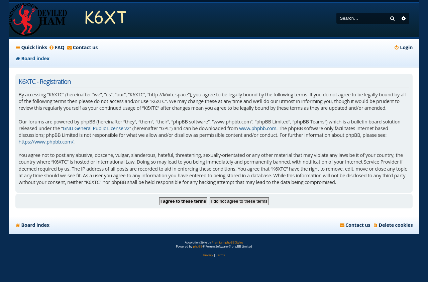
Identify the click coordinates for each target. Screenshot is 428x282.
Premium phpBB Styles (227, 243)
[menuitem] (57, 47)
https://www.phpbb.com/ (46, 141)
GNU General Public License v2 (96, 128)
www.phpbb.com (257, 128)
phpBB (197, 247)
